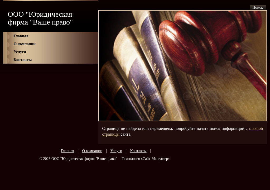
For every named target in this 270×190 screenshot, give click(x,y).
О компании (25, 44)
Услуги (20, 52)
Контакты (23, 60)
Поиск (257, 7)
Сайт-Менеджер (155, 159)
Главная (21, 36)
